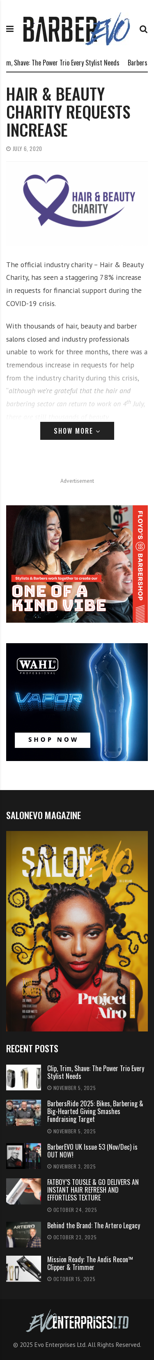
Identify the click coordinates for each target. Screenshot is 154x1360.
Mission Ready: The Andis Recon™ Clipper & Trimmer (90, 1263)
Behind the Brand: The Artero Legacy (93, 1225)
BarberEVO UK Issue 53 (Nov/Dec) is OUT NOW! (92, 1151)
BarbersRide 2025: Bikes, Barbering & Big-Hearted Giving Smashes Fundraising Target (95, 1111)
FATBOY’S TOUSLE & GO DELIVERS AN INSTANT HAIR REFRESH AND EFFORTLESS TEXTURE (93, 1189)
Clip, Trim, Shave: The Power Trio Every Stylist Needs (95, 1072)
